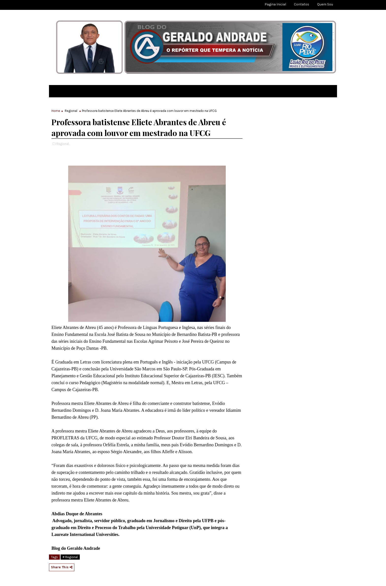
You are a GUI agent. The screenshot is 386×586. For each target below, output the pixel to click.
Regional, (62, 144)
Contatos (301, 4)
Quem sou (325, 4)
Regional (71, 111)
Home (55, 111)
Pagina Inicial (275, 4)
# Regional (70, 557)
